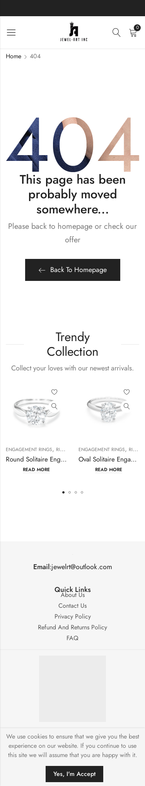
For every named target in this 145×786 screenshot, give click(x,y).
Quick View (54, 407)
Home (13, 56)
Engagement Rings (29, 449)
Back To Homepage (73, 270)
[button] (63, 492)
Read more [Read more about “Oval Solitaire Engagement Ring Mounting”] (108, 470)
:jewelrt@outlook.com (72, 567)
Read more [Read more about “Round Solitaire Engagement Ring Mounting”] (36, 470)
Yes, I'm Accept (74, 773)
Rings (63, 449)
